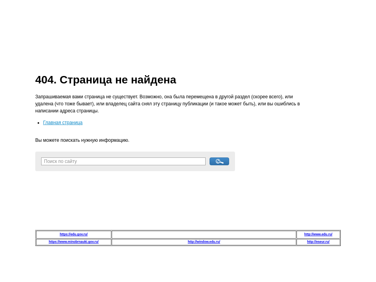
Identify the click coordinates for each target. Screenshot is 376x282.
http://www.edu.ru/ (318, 234)
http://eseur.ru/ (318, 242)
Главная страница (63, 122)
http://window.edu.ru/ (204, 242)
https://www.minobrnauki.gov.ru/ (73, 242)
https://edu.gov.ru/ (73, 234)
